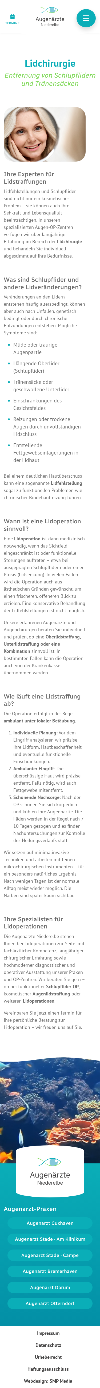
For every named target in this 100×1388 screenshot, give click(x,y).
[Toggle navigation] (86, 18)
